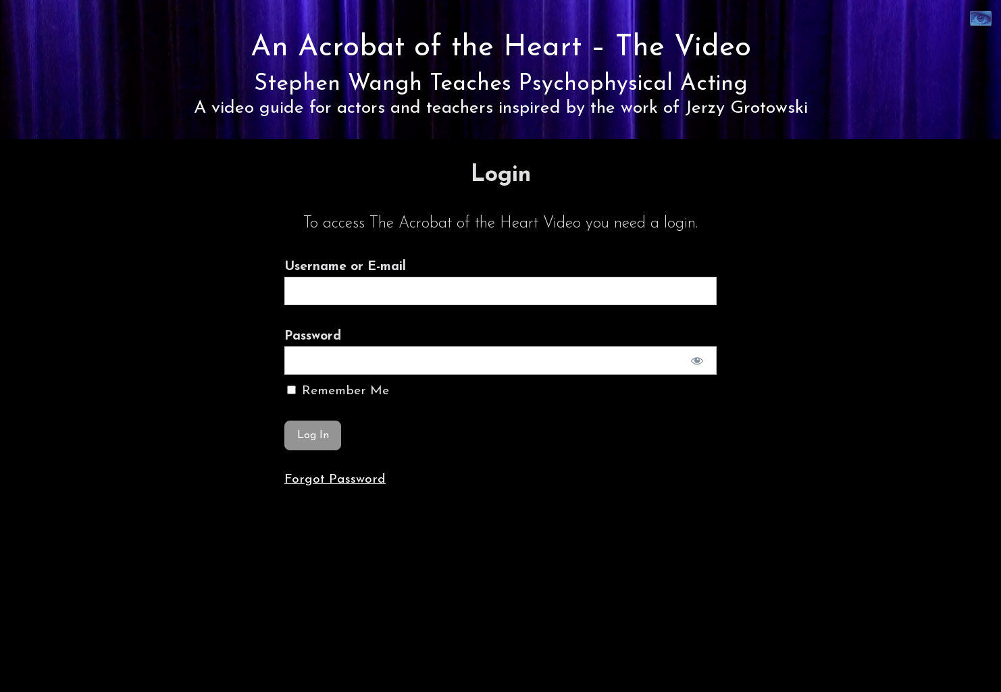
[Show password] (697, 360)
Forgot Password (335, 479)
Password (312, 336)
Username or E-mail (345, 266)
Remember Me (338, 391)
